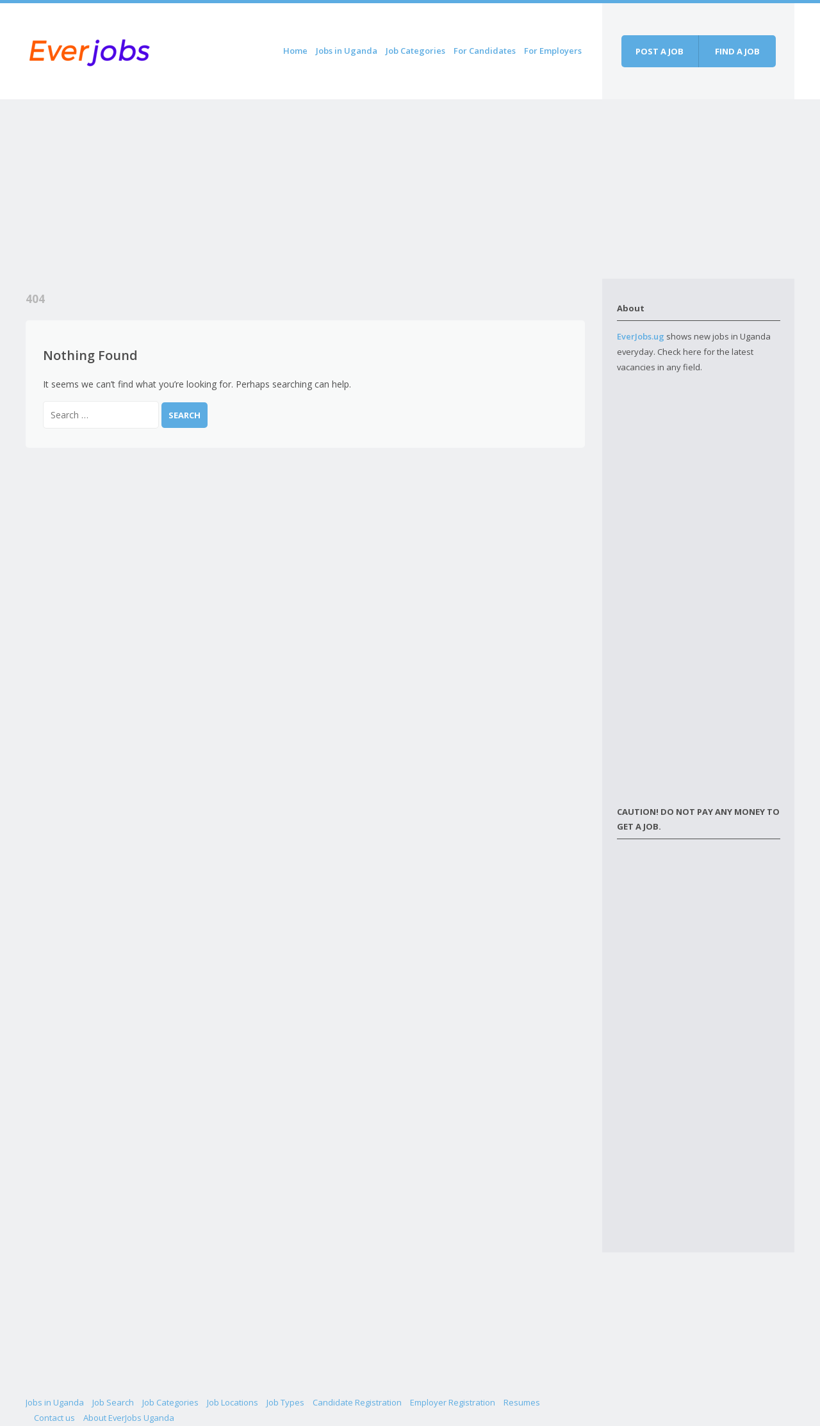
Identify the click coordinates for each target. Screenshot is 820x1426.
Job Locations (232, 1402)
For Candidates (485, 50)
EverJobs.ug (640, 336)
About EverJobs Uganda (128, 1417)
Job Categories (415, 50)
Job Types (285, 1402)
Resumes (522, 1402)
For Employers (553, 50)
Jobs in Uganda (346, 50)
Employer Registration (452, 1402)
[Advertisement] (314, 189)
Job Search (113, 1402)
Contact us (54, 1417)
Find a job (737, 51)
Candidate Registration (357, 1402)
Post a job (660, 51)
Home (295, 50)
